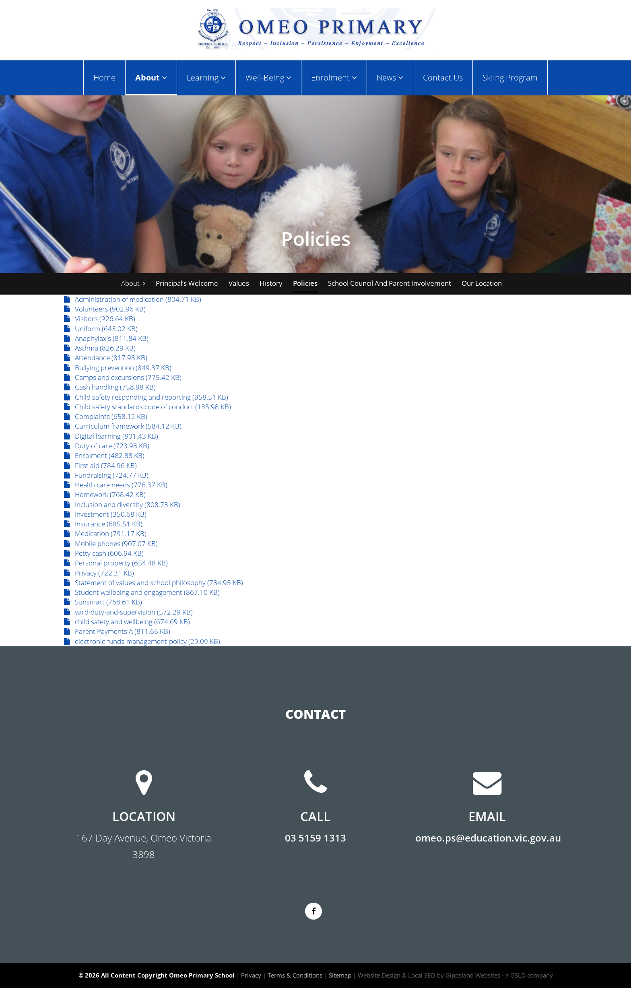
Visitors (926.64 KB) (99, 318)
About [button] (151, 77)
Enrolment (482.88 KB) (104, 455)
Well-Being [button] (268, 77)
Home (104, 77)
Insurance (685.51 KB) (103, 523)
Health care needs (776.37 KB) (115, 484)
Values (239, 283)
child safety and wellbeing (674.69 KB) (127, 621)
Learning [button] (206, 77)
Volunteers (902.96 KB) (105, 309)
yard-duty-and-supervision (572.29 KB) (128, 612)
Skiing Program (510, 77)
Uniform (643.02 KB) (101, 328)
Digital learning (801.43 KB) (111, 436)
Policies (305, 283)
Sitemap (340, 975)
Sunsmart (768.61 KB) (103, 601)
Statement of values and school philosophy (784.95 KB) (153, 582)
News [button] (390, 77)
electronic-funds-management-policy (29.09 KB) (142, 641)
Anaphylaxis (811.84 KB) (106, 338)
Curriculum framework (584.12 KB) (122, 426)
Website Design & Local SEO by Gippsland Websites (429, 975)
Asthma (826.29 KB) (100, 348)
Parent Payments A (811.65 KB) (117, 631)
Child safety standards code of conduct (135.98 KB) (147, 406)
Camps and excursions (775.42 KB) (122, 377)
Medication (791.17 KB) (105, 533)
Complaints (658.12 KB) (105, 416)
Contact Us (443, 77)
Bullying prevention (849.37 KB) (117, 367)
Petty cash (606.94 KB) (104, 553)
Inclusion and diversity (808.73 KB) (122, 504)
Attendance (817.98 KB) (105, 357)
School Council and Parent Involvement (389, 283)
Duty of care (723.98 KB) (106, 445)
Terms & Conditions (295, 975)
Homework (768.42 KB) (105, 494)
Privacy (251, 975)
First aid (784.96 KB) (100, 465)
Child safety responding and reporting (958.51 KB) (146, 397)
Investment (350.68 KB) (105, 514)
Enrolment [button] (334, 77)
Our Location (482, 283)
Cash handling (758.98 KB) (110, 387)
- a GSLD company (527, 975)
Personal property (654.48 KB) (116, 562)
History (271, 283)
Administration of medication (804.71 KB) (132, 299)
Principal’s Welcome (187, 283)
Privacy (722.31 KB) (99, 573)
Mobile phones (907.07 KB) (111, 543)
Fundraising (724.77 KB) (106, 475)
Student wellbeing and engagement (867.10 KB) (142, 592)
